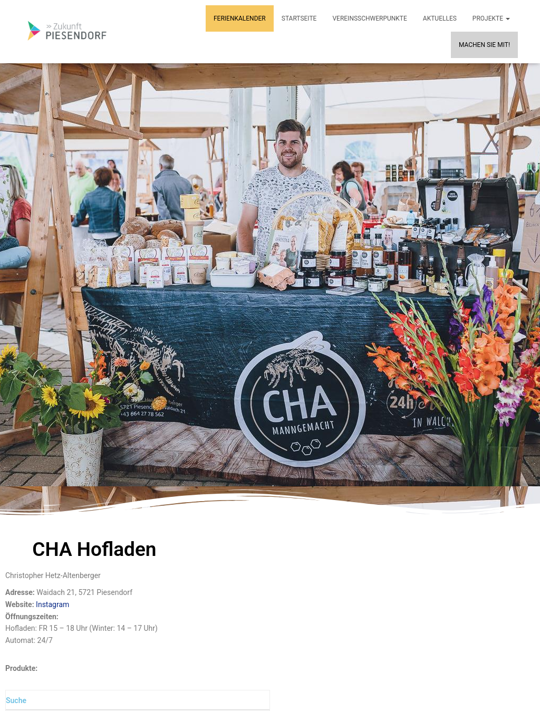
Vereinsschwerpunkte (369, 18)
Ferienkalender (240, 18)
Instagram (52, 604)
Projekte (491, 18)
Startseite (299, 18)
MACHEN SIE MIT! (484, 45)
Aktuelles (440, 18)
